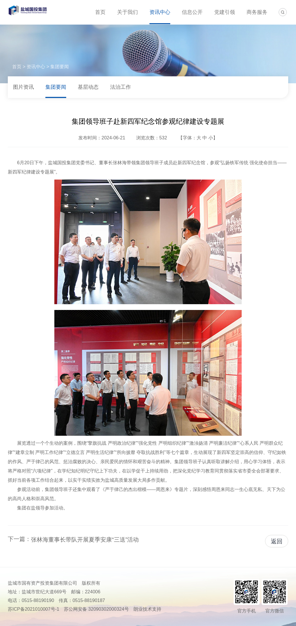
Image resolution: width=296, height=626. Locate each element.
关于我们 (127, 12)
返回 (276, 541)
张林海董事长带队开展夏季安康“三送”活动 (85, 539)
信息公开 (192, 12)
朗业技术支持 (147, 609)
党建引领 (224, 12)
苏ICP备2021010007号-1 (33, 609)
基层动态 (88, 87)
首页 (100, 12)
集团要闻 (59, 66)
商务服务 (257, 12)
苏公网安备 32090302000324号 (96, 609)
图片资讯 (23, 87)
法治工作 (120, 87)
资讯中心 (159, 12)
